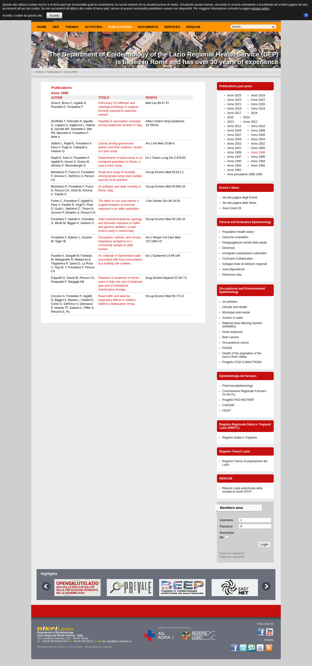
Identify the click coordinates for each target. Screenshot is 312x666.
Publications (120, 27)
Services (172, 27)
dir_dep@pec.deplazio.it (116, 641)
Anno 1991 (234, 170)
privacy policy (260, 8)
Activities (93, 27)
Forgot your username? (232, 556)
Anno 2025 (234, 95)
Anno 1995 (234, 161)
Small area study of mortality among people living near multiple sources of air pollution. (120, 176)
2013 (230, 121)
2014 (246, 117)
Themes (71, 27)
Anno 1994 (258, 161)
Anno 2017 (234, 113)
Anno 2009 (234, 130)
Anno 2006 (258, 135)
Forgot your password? (231, 553)
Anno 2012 (250, 121)
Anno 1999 (234, 152)
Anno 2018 (258, 108)
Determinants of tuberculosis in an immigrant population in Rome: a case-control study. (120, 161)
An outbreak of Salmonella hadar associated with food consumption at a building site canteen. (120, 259)
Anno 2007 (234, 135)
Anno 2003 (234, 143)
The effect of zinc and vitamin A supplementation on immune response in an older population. (119, 204)
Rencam (193, 27)
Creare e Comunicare (70, 646)
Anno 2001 (234, 148)
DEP (56, 27)
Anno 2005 (234, 139)
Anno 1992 (258, 165)
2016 (254, 113)
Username (226, 520)
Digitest (107, 646)
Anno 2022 (258, 100)
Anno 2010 (258, 126)
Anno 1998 (258, 152)
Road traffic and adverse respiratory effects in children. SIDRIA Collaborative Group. (117, 300)
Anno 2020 (258, 104)
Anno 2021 (234, 104)
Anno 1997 (234, 157)
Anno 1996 (258, 157)
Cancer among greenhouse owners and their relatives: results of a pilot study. (120, 147)
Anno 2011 (234, 126)
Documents (148, 27)
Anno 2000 (258, 148)
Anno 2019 (234, 108)
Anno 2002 (258, 143)
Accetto (54, 15)
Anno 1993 (234, 165)
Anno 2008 (258, 130)
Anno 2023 (234, 100)
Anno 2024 (258, 95)
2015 (230, 117)
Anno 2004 (258, 139)
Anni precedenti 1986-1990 (244, 174)
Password (226, 526)
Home (42, 27)
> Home (39, 71)
